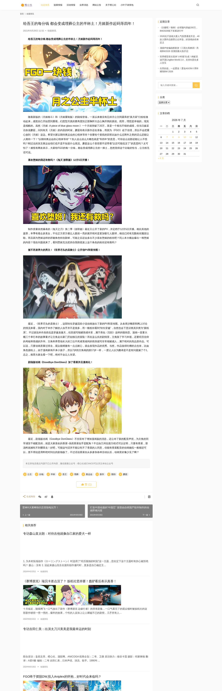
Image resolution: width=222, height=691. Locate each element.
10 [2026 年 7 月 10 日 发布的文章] (184, 137)
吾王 (64, 474)
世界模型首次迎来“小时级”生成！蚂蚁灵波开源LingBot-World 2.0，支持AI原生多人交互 (179, 59)
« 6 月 (161, 158)
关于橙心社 (112, 5)
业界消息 (86, 5)
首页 (22, 14)
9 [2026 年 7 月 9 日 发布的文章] (178, 137)
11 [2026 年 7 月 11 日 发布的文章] (190, 137)
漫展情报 (60, 5)
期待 (113, 474)
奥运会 (89, 474)
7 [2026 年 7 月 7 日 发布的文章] (167, 137)
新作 (102, 474)
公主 (29, 474)
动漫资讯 (47, 5)
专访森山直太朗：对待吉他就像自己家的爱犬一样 (57, 534)
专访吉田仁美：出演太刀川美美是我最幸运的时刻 (57, 628)
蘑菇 (125, 474)
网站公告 (99, 5)
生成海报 (29, 497)
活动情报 (73, 5)
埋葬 (76, 474)
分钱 (41, 474)
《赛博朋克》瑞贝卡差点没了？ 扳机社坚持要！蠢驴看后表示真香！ (70, 581)
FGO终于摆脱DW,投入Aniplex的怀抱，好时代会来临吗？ (62, 675)
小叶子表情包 (129, 5)
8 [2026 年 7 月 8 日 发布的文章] (173, 137)
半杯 (53, 474)
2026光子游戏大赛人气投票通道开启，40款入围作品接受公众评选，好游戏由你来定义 (179, 39)
